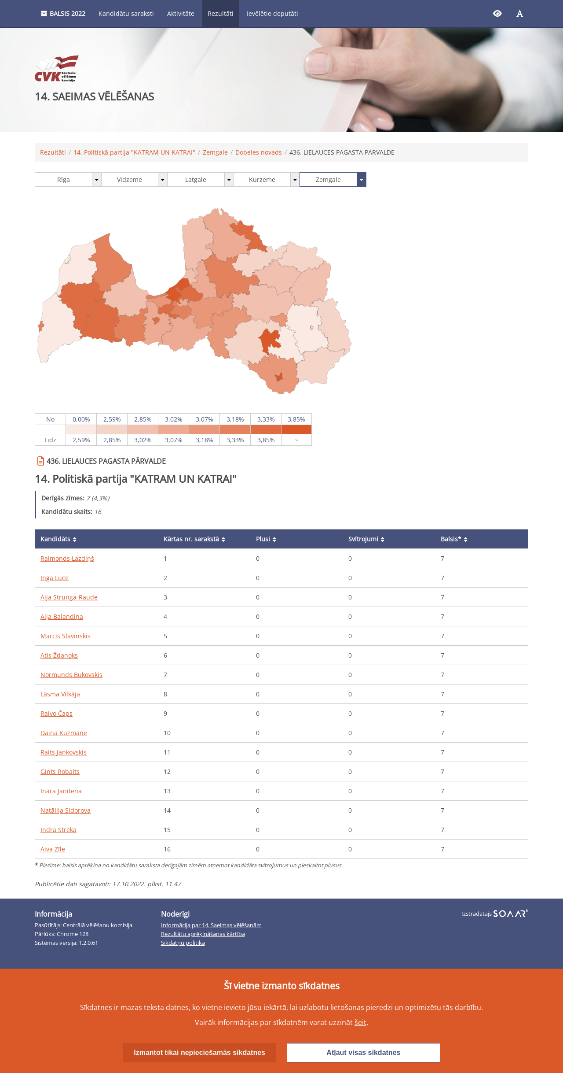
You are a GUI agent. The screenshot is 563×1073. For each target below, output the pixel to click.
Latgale (195, 179)
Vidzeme (129, 179)
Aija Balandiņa (61, 616)
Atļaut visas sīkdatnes (363, 1052)
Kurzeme (262, 179)
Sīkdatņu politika (183, 943)
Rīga (63, 179)
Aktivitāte (180, 13)
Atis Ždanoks (59, 655)
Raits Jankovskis (63, 752)
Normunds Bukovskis (71, 674)
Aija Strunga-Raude (69, 597)
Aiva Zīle (52, 849)
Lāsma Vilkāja (60, 694)
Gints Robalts (60, 771)
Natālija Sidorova (65, 810)
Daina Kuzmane (63, 733)
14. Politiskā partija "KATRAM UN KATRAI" (134, 152)
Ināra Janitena (61, 791)
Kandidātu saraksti (126, 13)
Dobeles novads (258, 152)
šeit (360, 1022)
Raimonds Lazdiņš (67, 558)
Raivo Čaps (56, 713)
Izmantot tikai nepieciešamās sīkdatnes (199, 1052)
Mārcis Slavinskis (65, 636)
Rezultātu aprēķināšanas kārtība (203, 934)
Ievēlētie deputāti (272, 13)
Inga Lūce (54, 578)
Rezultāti (221, 13)
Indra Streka (58, 829)
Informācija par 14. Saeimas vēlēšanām (211, 925)
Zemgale (215, 152)
